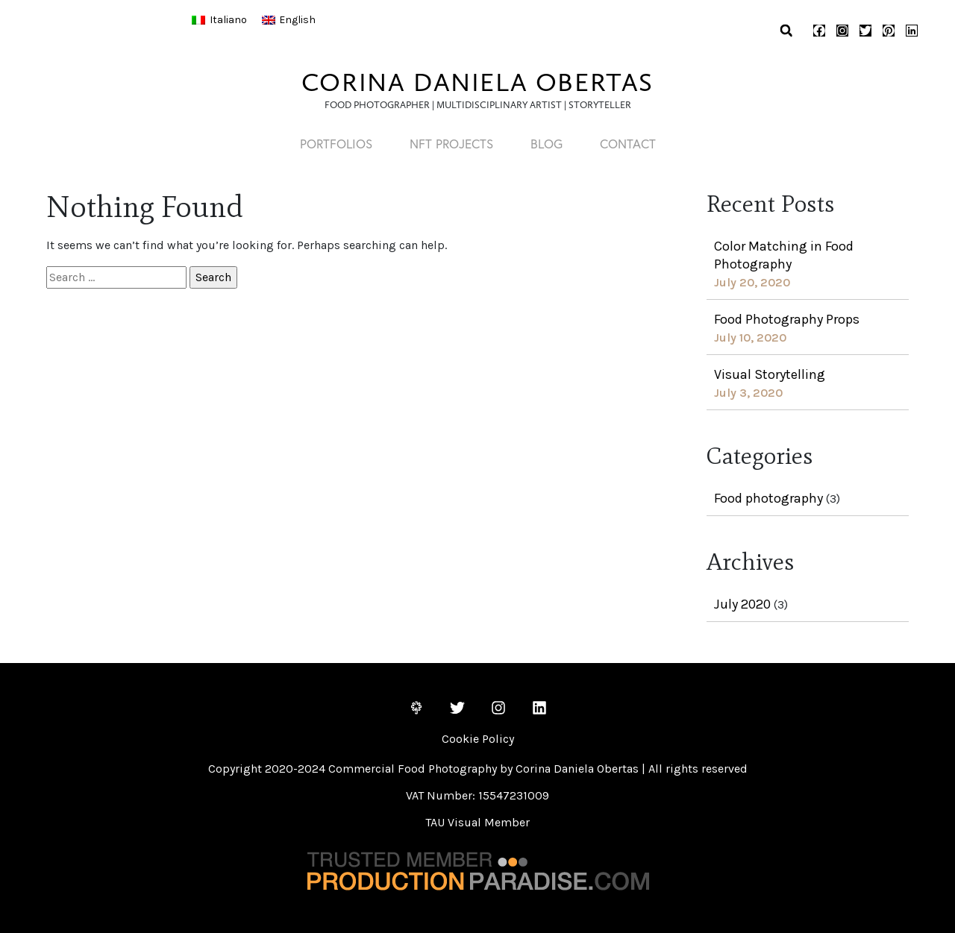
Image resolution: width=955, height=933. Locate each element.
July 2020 (742, 604)
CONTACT (628, 143)
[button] (786, 31)
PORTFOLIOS (336, 143)
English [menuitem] (297, 19)
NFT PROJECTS (451, 143)
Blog (546, 143)
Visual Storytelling (769, 374)
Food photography (768, 498)
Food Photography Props (787, 319)
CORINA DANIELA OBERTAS (477, 82)
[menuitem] (219, 20)
